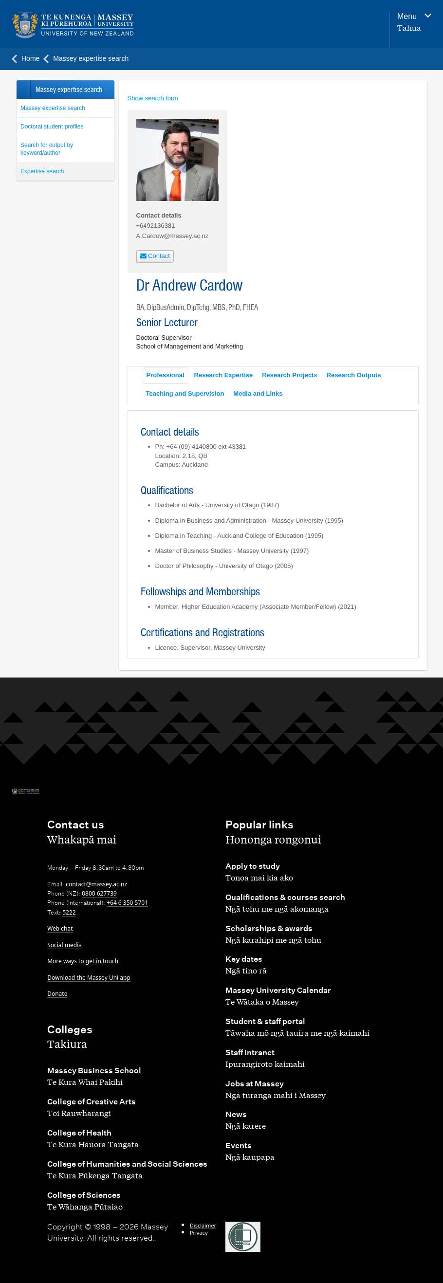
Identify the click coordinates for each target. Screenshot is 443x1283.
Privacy (199, 1232)
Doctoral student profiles (51, 126)
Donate (57, 994)
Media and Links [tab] (257, 393)
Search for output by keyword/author (46, 149)
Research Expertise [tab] (223, 375)
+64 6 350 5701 (127, 902)
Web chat (60, 928)
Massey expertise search (52, 108)
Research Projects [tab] (289, 375)
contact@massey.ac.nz (96, 884)
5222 (68, 912)
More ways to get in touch (82, 961)
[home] (87, 25)
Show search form (153, 98)
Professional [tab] (166, 375)
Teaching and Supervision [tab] (185, 393)
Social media (64, 945)
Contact (155, 255)
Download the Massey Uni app (88, 977)
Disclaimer (203, 1225)
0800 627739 (99, 893)
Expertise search (42, 171)
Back (23, 89)
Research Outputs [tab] (354, 375)
